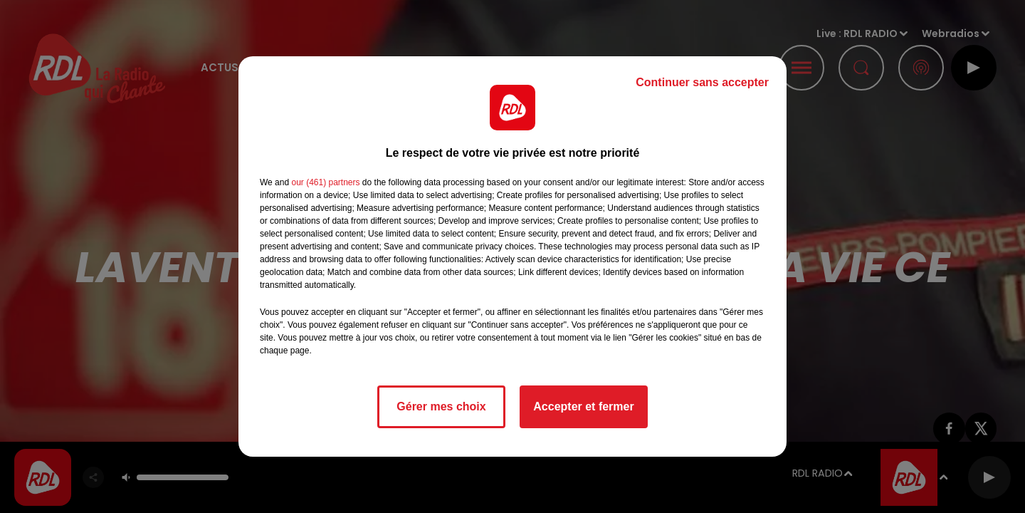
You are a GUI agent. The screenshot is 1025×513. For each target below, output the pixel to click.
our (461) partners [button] (325, 182)
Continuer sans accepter (702, 82)
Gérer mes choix (440, 406)
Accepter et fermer (583, 406)
